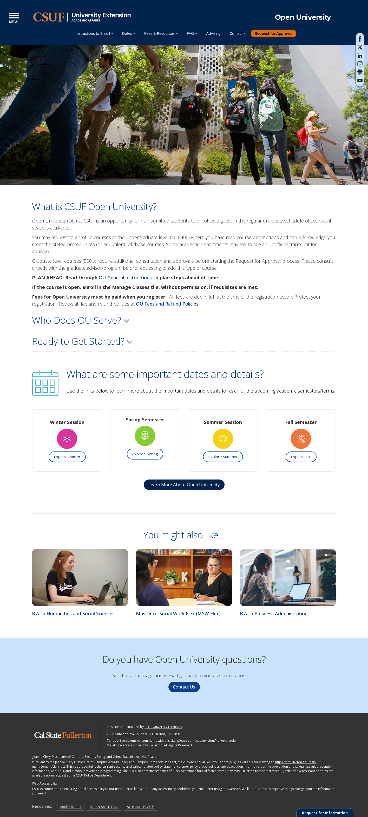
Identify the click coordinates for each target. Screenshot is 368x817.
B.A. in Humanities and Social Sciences (73, 613)
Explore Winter (67, 456)
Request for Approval (273, 33)
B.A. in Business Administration (273, 613)
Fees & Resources (159, 33)
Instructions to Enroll (93, 33)
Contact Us (184, 687)
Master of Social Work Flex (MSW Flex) (178, 613)
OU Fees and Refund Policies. (168, 304)
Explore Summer (223, 456)
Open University (303, 17)
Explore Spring (145, 453)
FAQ (190, 33)
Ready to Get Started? (83, 341)
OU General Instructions (125, 277)
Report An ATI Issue (104, 807)
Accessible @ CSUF (140, 807)
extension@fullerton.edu (218, 740)
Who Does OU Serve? (81, 320)
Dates (127, 33)
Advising (213, 33)
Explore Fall (301, 456)
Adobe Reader (71, 807)
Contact (235, 33)
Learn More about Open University (184, 485)
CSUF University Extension (163, 727)
